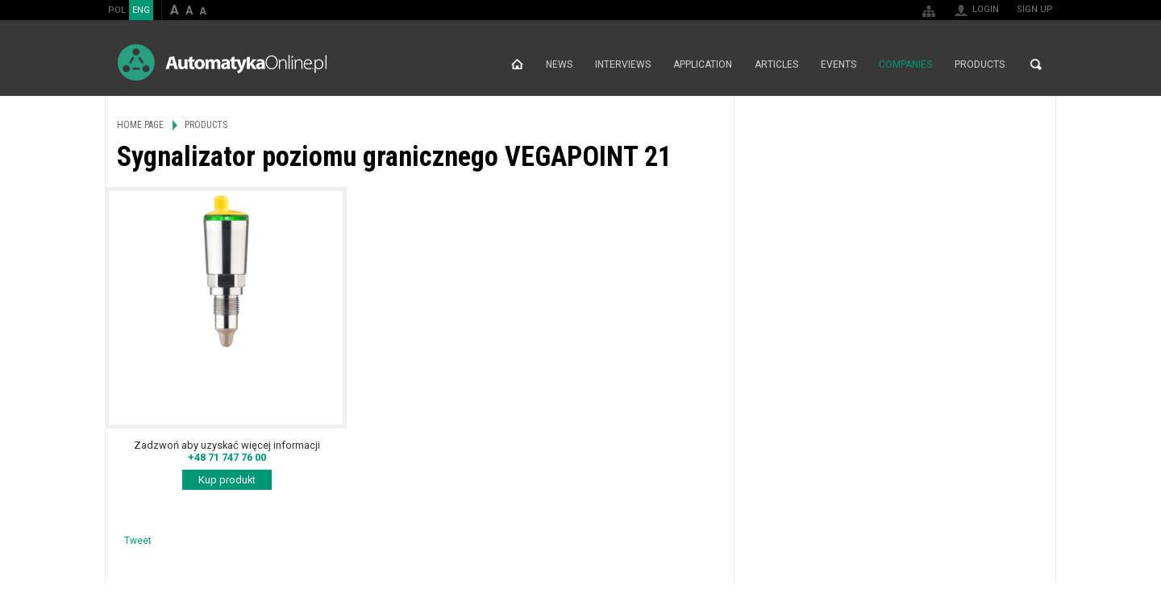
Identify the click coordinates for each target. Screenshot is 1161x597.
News (559, 64)
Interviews (623, 64)
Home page (517, 64)
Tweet (138, 540)
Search (1036, 64)
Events (838, 64)
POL (117, 10)
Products (980, 64)
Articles (776, 64)
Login (985, 9)
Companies (905, 64)
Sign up (1035, 9)
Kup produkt (227, 480)
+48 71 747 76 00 (227, 457)
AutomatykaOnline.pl (222, 62)
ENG (141, 10)
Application (702, 64)
